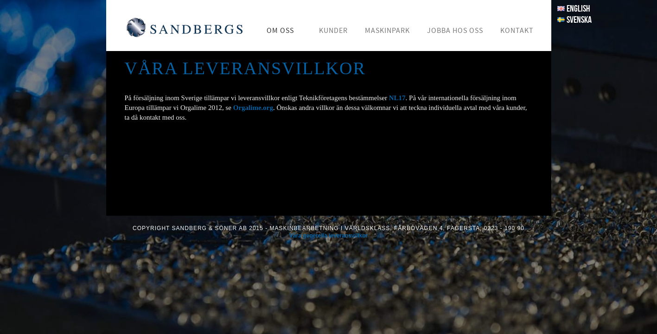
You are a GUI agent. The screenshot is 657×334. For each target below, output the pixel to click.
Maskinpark (387, 30)
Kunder (333, 30)
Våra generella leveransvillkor (328, 235)
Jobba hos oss (455, 30)
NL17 (397, 98)
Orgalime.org (253, 107)
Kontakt (517, 30)
